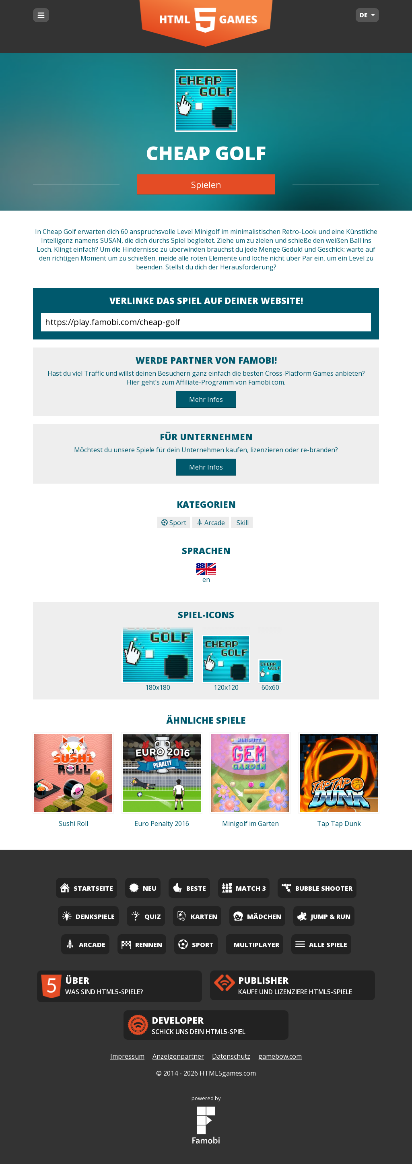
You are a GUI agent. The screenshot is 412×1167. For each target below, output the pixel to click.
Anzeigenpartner (178, 1059)
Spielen (206, 184)
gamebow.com (280, 1059)
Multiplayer (256, 944)
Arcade (210, 522)
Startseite (86, 888)
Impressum (127, 1059)
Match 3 (244, 888)
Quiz (146, 916)
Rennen (142, 944)
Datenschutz (231, 1059)
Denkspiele (88, 916)
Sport (173, 522)
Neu (143, 888)
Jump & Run (323, 916)
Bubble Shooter (317, 888)
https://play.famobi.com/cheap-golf (206, 322)
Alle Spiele (321, 944)
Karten (197, 916)
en (206, 573)
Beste (189, 888)
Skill (242, 522)
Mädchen (257, 916)
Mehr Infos (206, 399)
